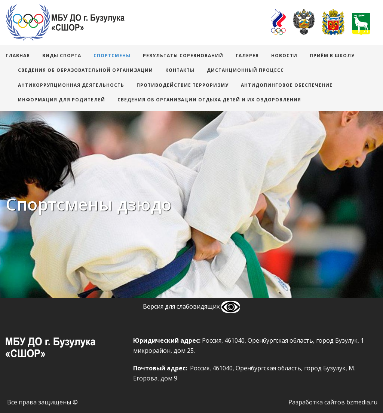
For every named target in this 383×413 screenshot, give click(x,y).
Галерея (247, 55)
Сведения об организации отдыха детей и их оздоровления (209, 100)
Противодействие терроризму (183, 85)
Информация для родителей (61, 100)
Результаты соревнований (183, 55)
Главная (18, 55)
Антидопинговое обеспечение (287, 85)
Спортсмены (112, 55)
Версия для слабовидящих (191, 306)
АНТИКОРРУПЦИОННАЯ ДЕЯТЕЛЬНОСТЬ (71, 85)
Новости (284, 55)
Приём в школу (332, 55)
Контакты (179, 70)
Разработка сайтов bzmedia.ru (332, 402)
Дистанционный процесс (245, 70)
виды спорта (61, 55)
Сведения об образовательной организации (85, 70)
